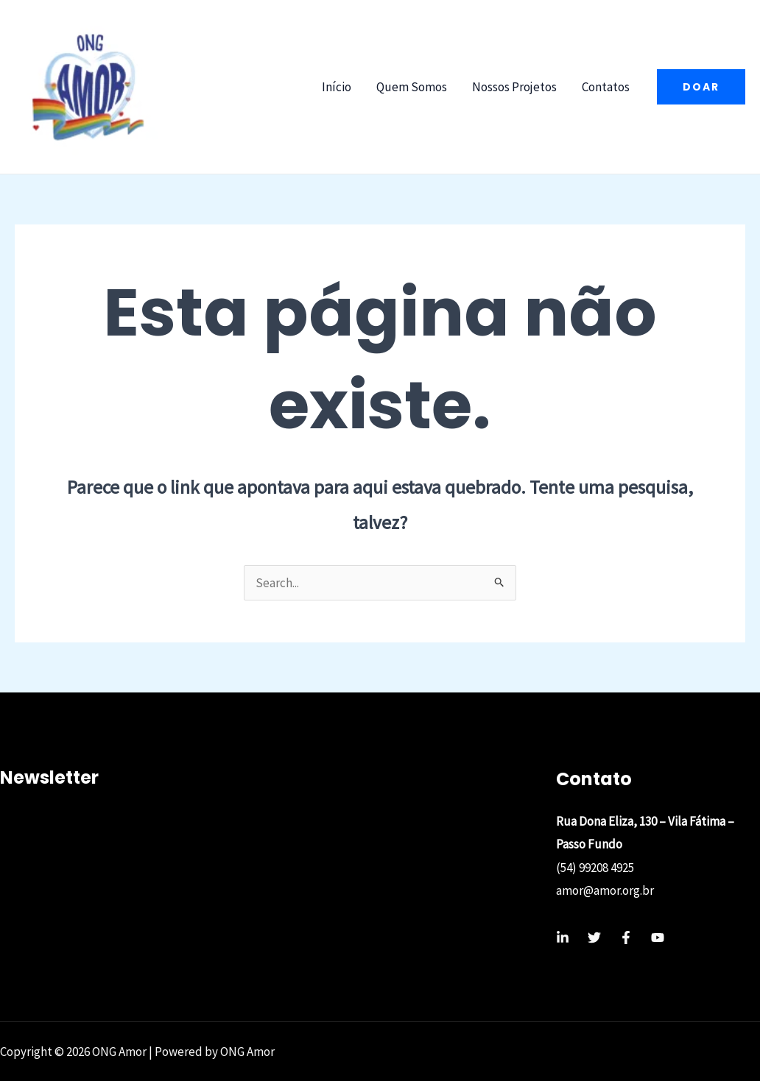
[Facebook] (626, 937)
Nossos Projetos (514, 87)
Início (336, 87)
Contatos (606, 87)
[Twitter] (594, 937)
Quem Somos (411, 87)
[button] (701, 86)
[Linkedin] (562, 937)
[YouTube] (657, 937)
